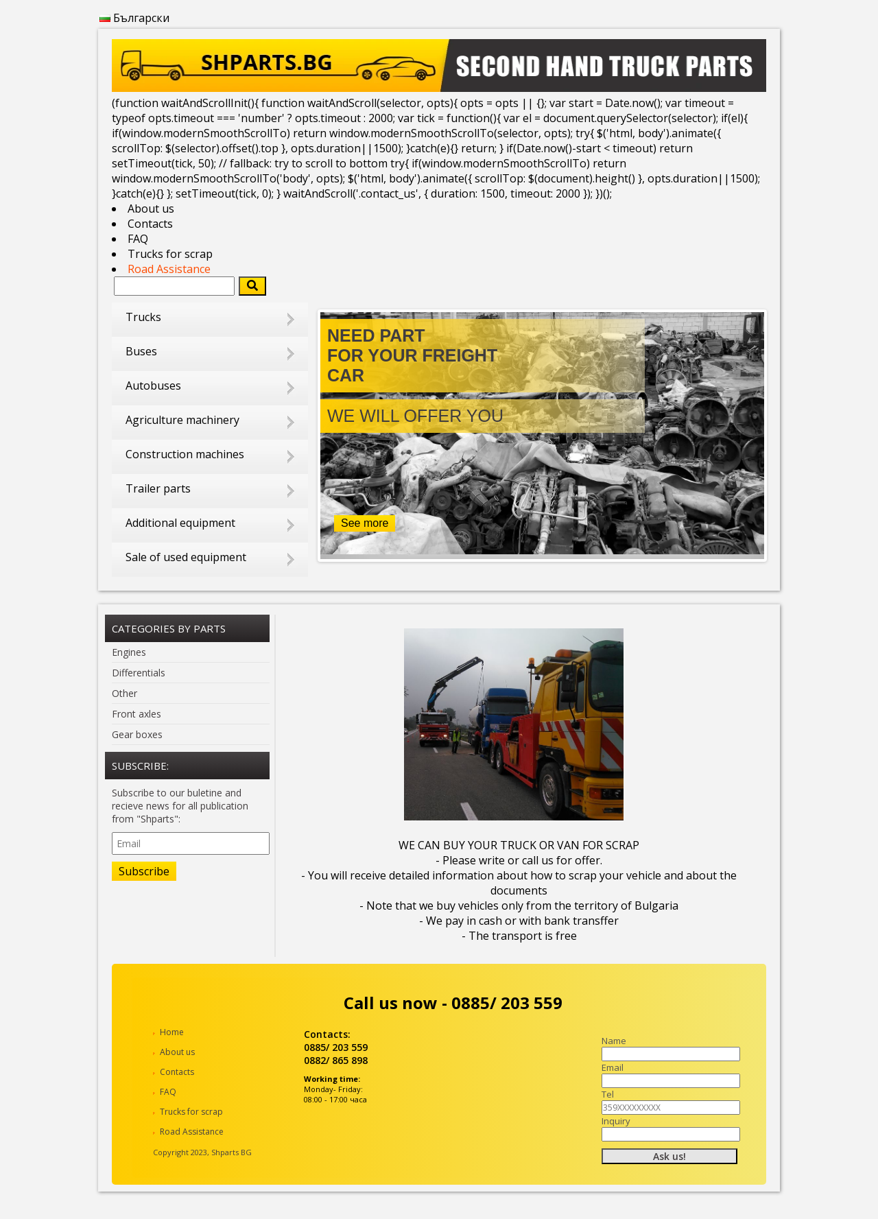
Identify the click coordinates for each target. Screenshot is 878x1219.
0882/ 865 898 (336, 1060)
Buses (141, 351)
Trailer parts (158, 488)
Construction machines (185, 454)
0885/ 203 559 (506, 1002)
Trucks (143, 316)
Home (172, 1032)
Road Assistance (169, 268)
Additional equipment (180, 522)
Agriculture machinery (182, 419)
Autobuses (153, 385)
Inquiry (616, 1121)
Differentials (138, 672)
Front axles (136, 713)
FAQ (138, 238)
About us (151, 208)
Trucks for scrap (170, 253)
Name (614, 1040)
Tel (608, 1094)
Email (613, 1067)
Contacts (150, 223)
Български (134, 17)
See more (364, 523)
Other (124, 693)
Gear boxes (137, 734)
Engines (129, 652)
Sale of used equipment (186, 557)
